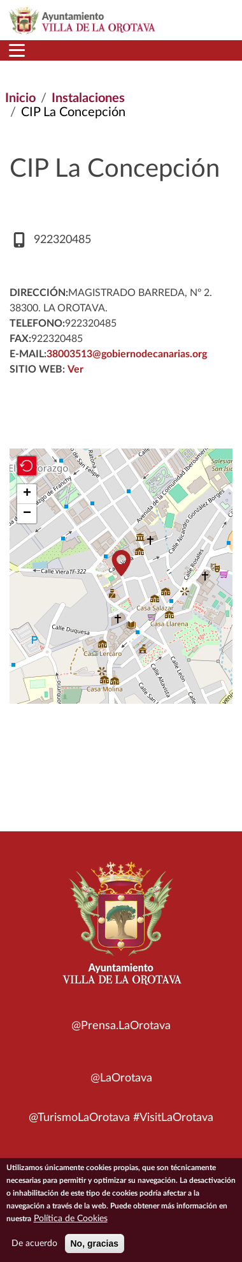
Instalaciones (88, 98)
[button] (121, 563)
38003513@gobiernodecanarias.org (126, 354)
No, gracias (94, 1243)
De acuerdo (34, 1243)
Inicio (20, 98)
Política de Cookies (71, 1218)
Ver (75, 369)
